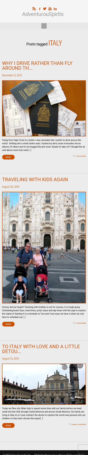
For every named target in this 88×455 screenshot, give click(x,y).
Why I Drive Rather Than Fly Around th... (37, 65)
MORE (8, 157)
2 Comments (81, 156)
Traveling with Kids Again (35, 179)
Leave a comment (79, 424)
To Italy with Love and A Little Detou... (41, 349)
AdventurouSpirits (43, 14)
